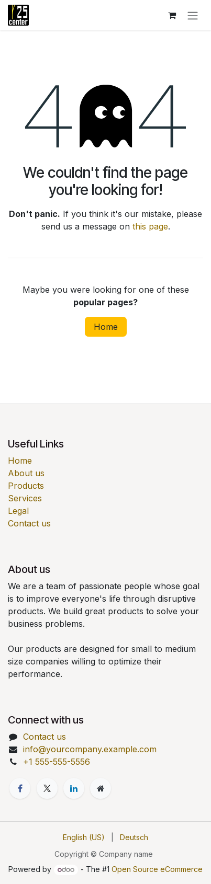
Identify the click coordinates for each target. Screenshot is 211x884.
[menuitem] (84, 837)
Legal (18, 511)
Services (25, 498)
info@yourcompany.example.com (90, 749)
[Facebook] (19, 788)
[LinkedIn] (73, 788)
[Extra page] (100, 788)
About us (26, 473)
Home (106, 327)
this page (150, 226)
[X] (47, 788)
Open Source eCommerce (157, 869)
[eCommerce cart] (171, 15)
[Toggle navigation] (192, 15)
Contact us (29, 523)
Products (26, 485)
